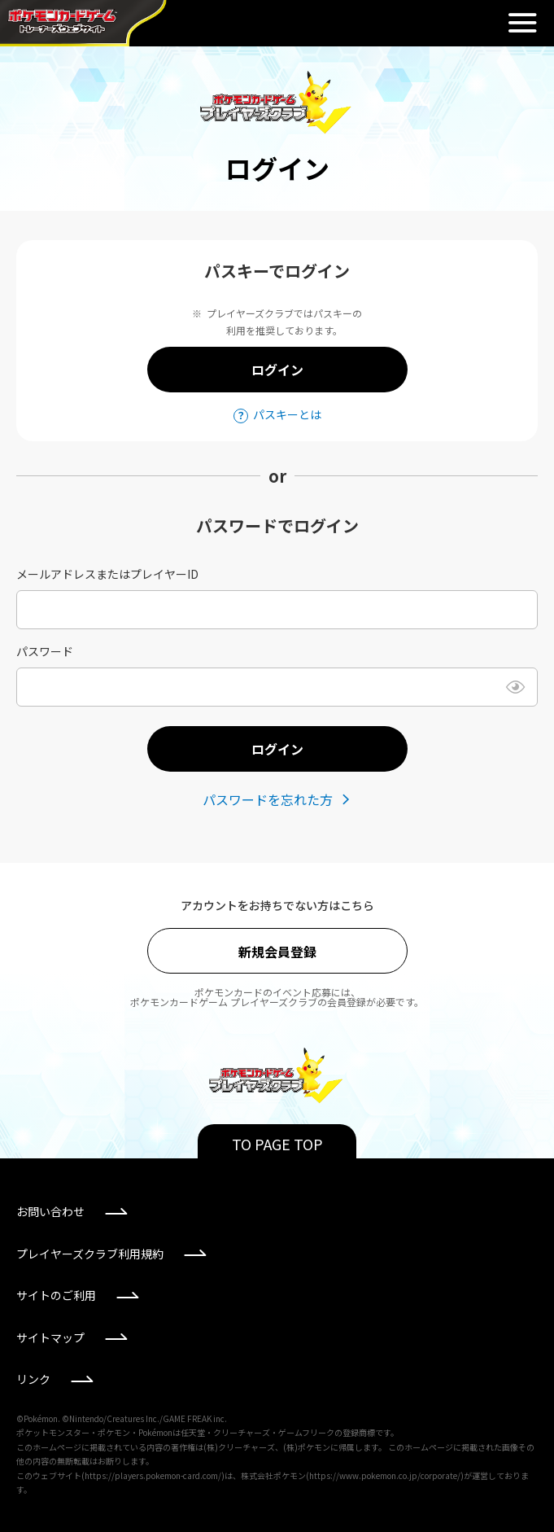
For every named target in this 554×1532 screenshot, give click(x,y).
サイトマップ (50, 1337)
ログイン (277, 369)
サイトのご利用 (56, 1295)
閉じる (522, 23)
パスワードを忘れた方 (268, 799)
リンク (33, 1379)
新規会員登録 (277, 951)
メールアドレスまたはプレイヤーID (107, 574)
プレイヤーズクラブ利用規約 (90, 1253)
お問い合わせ (50, 1211)
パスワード (44, 651)
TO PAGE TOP (277, 1143)
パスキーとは (287, 414)
